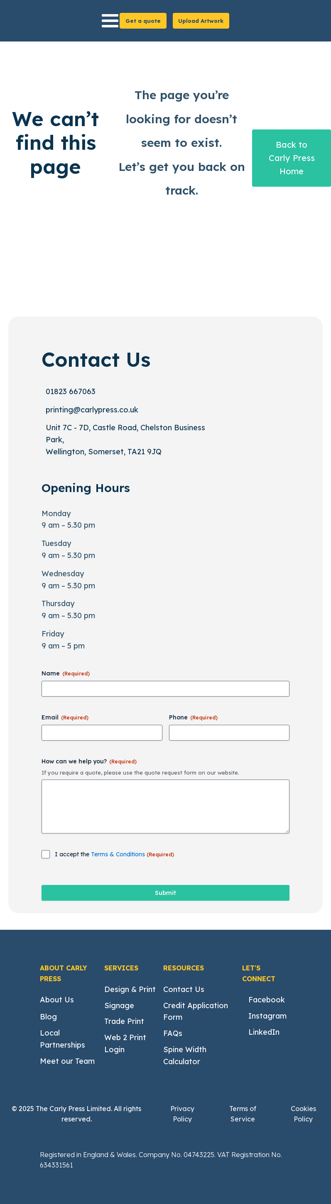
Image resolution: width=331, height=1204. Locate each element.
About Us (57, 999)
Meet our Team (67, 1061)
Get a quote (143, 20)
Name (66, 673)
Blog (48, 1016)
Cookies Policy (303, 1114)
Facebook (266, 999)
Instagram (267, 1016)
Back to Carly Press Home (292, 157)
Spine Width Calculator (184, 1055)
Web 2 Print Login (125, 1043)
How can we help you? (89, 761)
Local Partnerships (62, 1039)
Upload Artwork (200, 20)
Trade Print (124, 1021)
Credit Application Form (195, 1011)
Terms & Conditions (119, 854)
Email (65, 717)
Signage (119, 1005)
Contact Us (183, 989)
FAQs (172, 1033)
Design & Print (130, 989)
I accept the (114, 854)
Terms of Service (242, 1114)
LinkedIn (264, 1032)
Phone (193, 717)
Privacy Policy (182, 1114)
